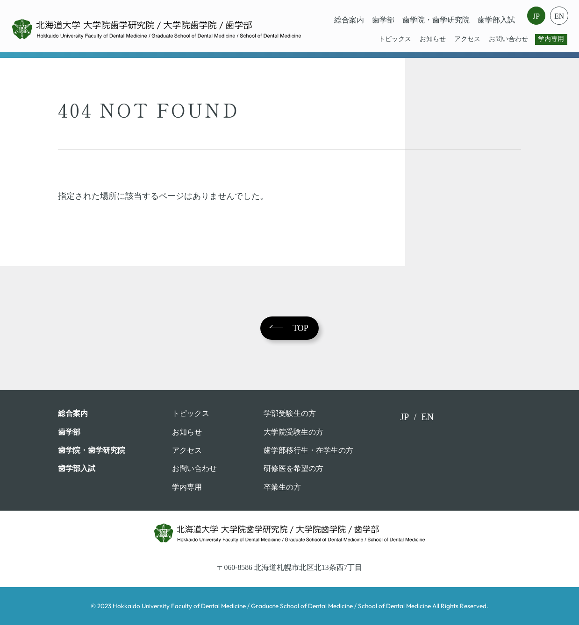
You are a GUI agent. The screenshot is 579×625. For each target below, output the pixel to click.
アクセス (467, 38)
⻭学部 (383, 20)
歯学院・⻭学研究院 (436, 20)
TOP (300, 328)
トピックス (395, 38)
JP (536, 16)
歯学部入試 (496, 20)
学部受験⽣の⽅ (290, 413)
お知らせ (433, 38)
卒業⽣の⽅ (282, 487)
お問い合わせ (508, 38)
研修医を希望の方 (293, 468)
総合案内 (349, 20)
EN (559, 16)
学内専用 (551, 38)
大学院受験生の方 (293, 432)
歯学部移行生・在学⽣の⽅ (308, 450)
